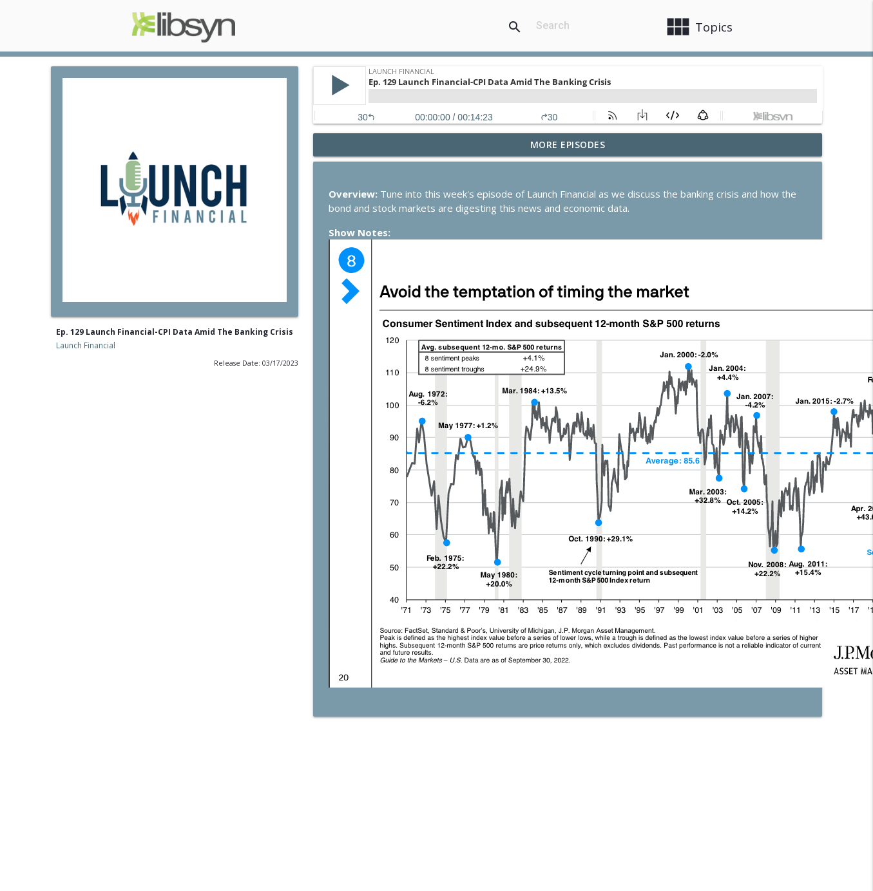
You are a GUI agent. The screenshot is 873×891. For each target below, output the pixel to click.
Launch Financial (85, 345)
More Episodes (568, 144)
